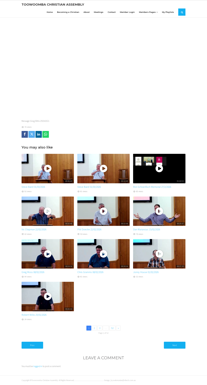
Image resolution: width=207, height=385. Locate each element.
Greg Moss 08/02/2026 (33, 272)
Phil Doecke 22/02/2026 (89, 229)
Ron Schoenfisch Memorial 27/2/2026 (152, 186)
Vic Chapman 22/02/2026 (34, 229)
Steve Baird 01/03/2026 (33, 186)
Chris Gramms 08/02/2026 (90, 272)
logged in (37, 366)
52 (112, 328)
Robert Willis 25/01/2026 (34, 314)
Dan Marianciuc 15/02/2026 (146, 229)
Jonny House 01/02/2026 (146, 272)
